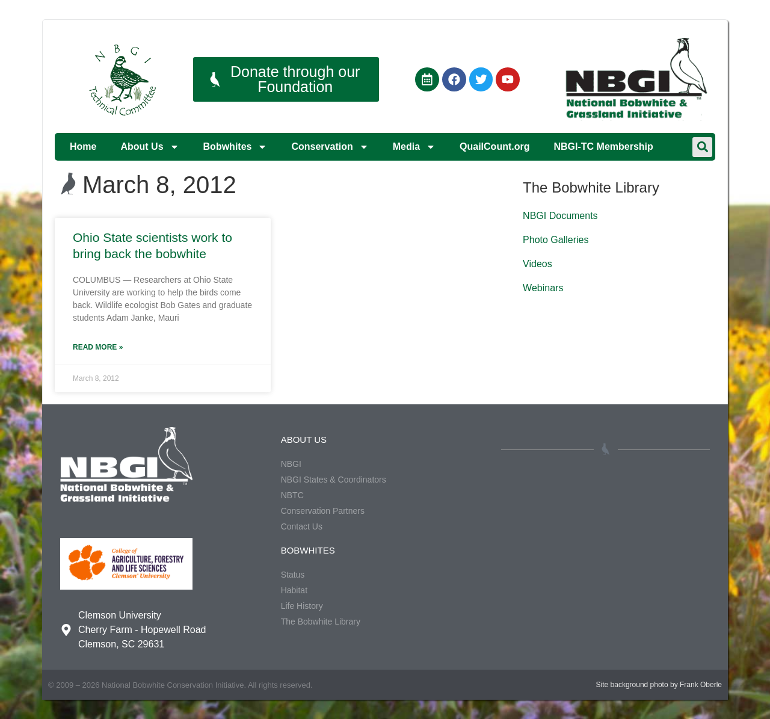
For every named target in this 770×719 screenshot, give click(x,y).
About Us (149, 147)
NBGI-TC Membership (603, 146)
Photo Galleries (555, 240)
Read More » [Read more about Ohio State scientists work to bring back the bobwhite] (98, 347)
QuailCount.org (494, 146)
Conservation (329, 147)
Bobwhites (235, 147)
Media (414, 147)
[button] (702, 147)
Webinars (543, 288)
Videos (537, 264)
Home (83, 146)
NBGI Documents (560, 216)
